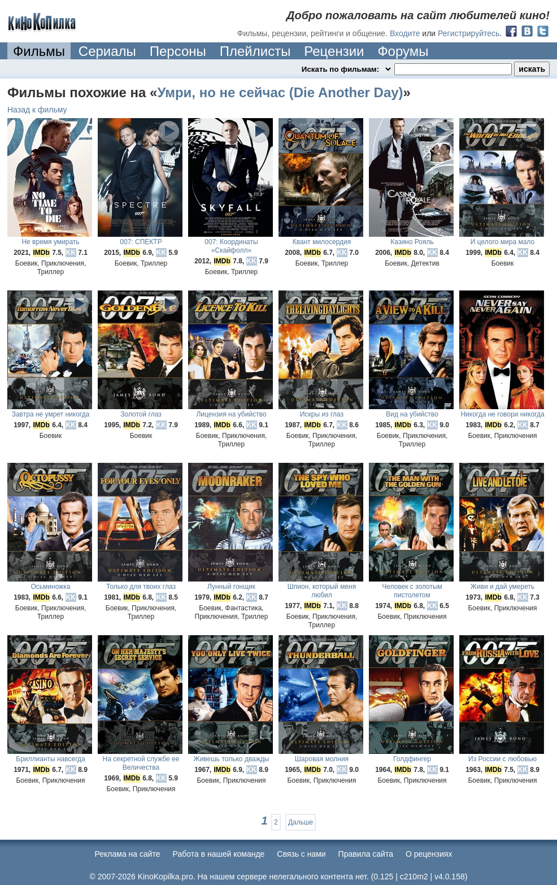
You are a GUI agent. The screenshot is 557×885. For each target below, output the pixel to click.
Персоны (178, 51)
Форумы (402, 51)
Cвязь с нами (301, 853)
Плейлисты (255, 51)
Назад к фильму (37, 109)
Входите (405, 33)
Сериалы (107, 51)
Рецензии (334, 51)
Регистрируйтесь (468, 33)
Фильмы (39, 51)
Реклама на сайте (127, 853)
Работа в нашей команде (219, 853)
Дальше (300, 822)
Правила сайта (365, 853)
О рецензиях (429, 853)
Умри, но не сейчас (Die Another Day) (280, 92)
